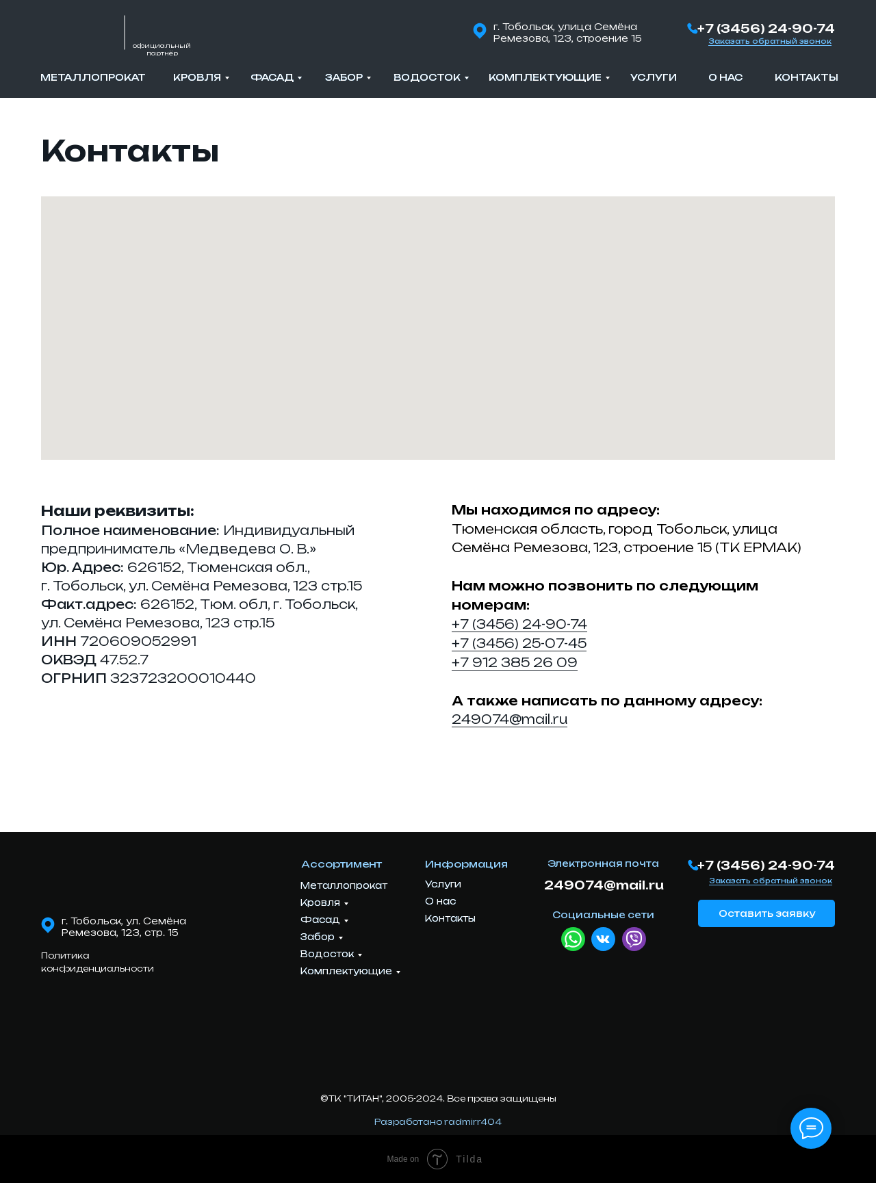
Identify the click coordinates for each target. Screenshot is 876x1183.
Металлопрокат (93, 77)
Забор (344, 77)
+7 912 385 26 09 (515, 662)
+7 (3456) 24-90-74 (766, 28)
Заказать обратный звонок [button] (770, 41)
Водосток (427, 77)
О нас (725, 77)
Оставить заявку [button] (767, 913)
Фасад (272, 77)
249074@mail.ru (509, 719)
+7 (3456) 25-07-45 (519, 643)
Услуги (653, 77)
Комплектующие (545, 77)
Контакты (806, 77)
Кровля (197, 77)
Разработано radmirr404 (438, 1122)
